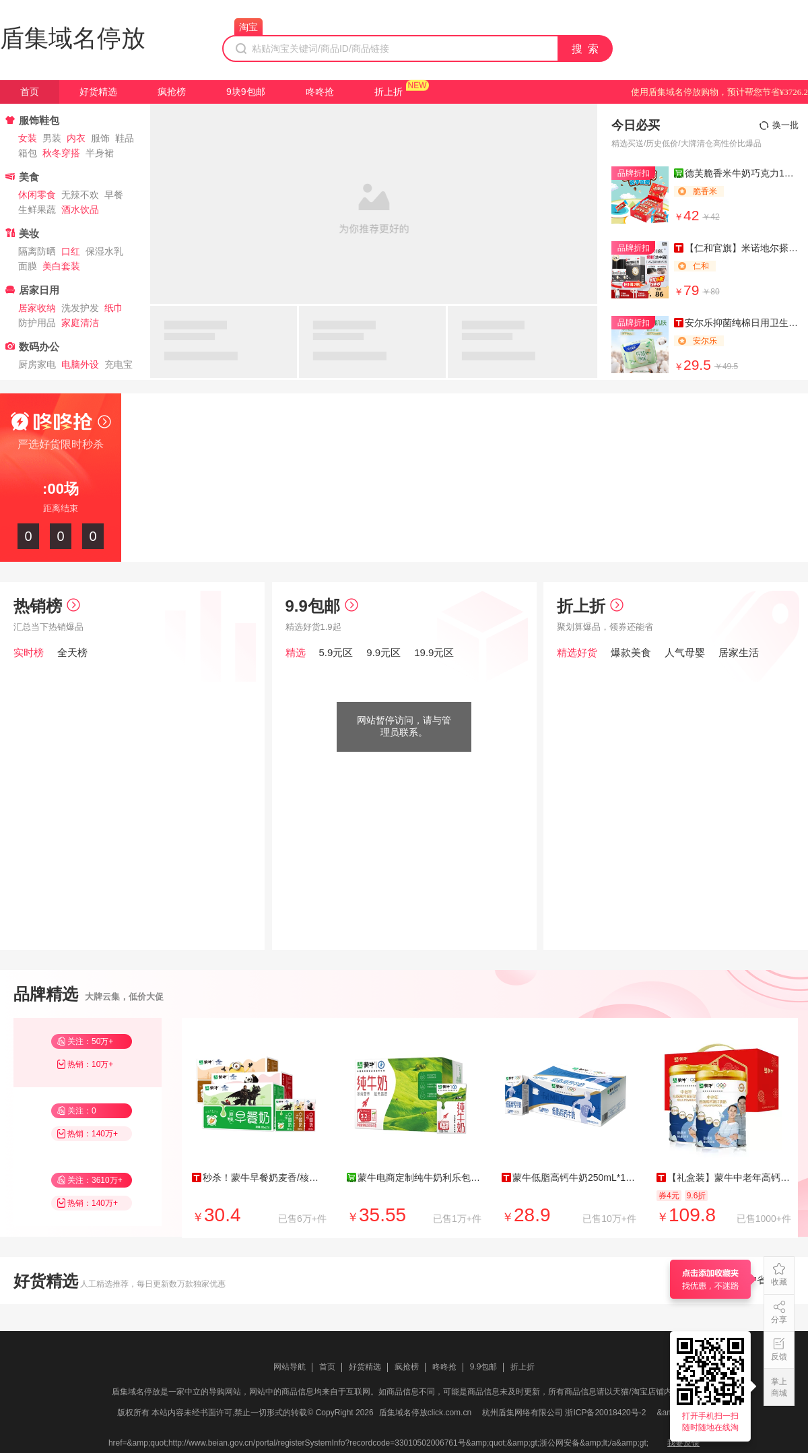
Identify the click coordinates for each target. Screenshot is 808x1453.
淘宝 (248, 27)
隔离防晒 (37, 251)
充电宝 (118, 364)
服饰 (100, 138)
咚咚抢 (320, 91)
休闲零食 (37, 194)
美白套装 (61, 266)
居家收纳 (37, 307)
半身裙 (100, 153)
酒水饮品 (80, 209)
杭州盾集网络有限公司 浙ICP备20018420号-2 (564, 1412)
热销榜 (46, 606)
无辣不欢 (80, 194)
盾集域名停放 (72, 38)
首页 (29, 91)
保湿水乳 (104, 251)
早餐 (113, 194)
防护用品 (37, 322)
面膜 (27, 266)
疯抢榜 (172, 91)
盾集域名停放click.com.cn (425, 1412)
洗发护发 (80, 307)
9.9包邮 (321, 606)
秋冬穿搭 (61, 153)
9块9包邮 (245, 91)
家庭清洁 (80, 322)
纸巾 (113, 307)
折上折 (388, 91)
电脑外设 (80, 364)
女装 (27, 138)
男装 (51, 138)
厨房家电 (37, 364)
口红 (70, 251)
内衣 (76, 138)
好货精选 (98, 91)
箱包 (27, 153)
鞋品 (124, 138)
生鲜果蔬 (37, 209)
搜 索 (586, 49)
